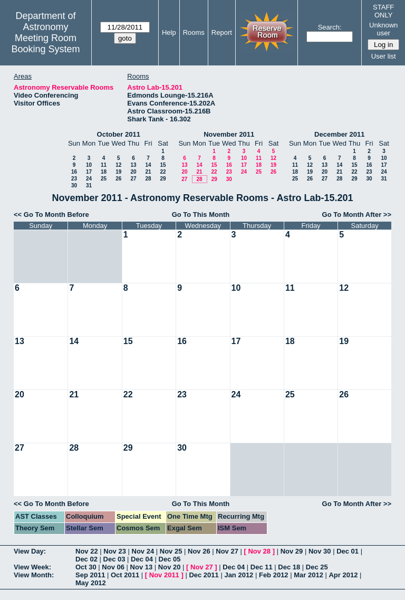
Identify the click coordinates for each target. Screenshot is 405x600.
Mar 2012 (308, 575)
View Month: (34, 575)
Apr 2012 (343, 575)
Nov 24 (143, 551)
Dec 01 (347, 551)
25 (104, 179)
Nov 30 (319, 551)
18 (104, 172)
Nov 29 (292, 551)
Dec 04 (142, 559)
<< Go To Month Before (51, 214)
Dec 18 (289, 567)
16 (74, 172)
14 (148, 165)
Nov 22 (86, 551)
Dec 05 (170, 559)
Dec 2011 (203, 575)
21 (148, 172)
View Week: (32, 567)
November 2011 (229, 134)
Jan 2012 (238, 575)
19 (118, 172)
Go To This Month (201, 214)
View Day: (30, 551)
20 (133, 172)
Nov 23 (114, 551)
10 (89, 165)
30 (74, 185)
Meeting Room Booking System (45, 43)
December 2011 (339, 134)
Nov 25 (171, 551)
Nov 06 (113, 567)
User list (383, 56)
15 (163, 165)
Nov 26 (199, 551)
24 (89, 179)
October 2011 (118, 134)
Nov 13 (141, 567)
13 (133, 165)
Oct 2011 (125, 575)
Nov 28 (259, 551)
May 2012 (90, 583)
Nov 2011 (164, 575)
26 (118, 179)
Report (221, 32)
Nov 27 (227, 551)
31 (89, 185)
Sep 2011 (90, 575)
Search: (330, 27)
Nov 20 (169, 567)
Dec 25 (317, 567)
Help (169, 32)
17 (89, 172)
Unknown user (383, 29)
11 (104, 165)
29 (163, 179)
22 (163, 172)
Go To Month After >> (356, 214)
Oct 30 (86, 567)
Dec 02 (86, 559)
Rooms (194, 32)
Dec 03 (114, 559)
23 (74, 179)
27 (133, 179)
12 (118, 165)
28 (148, 179)
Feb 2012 (273, 575)
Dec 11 (261, 567)
